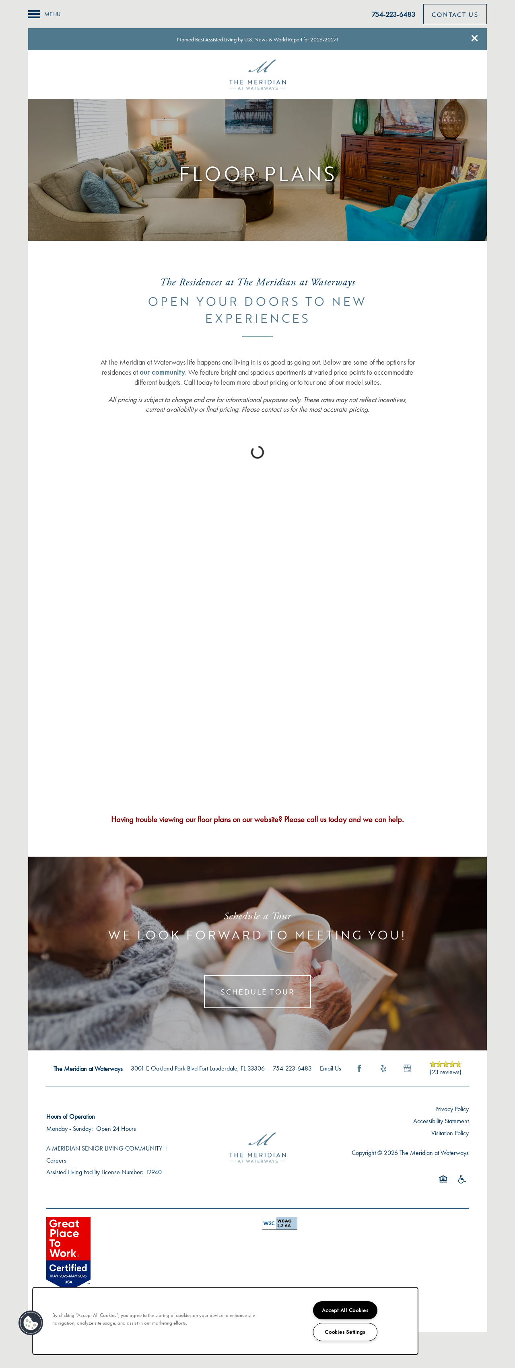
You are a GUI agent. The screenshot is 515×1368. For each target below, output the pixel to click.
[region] (225, 1321)
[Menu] (44, 14)
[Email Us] (501, 59)
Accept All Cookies (345, 1310)
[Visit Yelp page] (383, 1068)
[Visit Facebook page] (359, 1068)
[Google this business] (408, 1068)
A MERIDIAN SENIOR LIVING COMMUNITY (104, 1148)
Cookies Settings (345, 1332)
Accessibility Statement (441, 1121)
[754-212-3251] (501, 38)
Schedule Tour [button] (257, 992)
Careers (56, 1160)
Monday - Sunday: (69, 1128)
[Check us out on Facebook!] (501, 81)
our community (162, 372)
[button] (475, 38)
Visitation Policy (450, 1133)
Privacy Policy (452, 1109)
